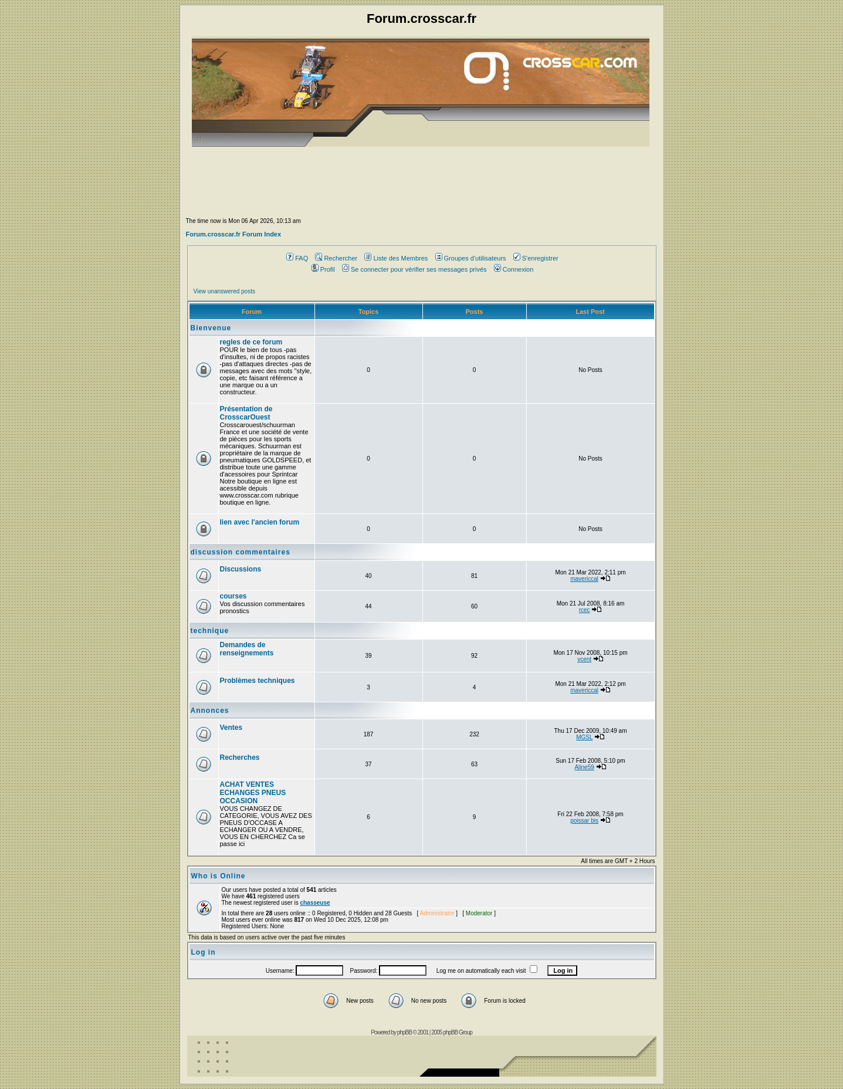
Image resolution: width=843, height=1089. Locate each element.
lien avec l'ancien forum (260, 522)
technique (210, 631)
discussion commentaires (240, 552)
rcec (584, 610)
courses (233, 596)
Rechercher (336, 258)
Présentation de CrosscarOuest (246, 413)
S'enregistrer (535, 258)
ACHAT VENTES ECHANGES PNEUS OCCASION (253, 792)
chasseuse (315, 902)
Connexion (514, 269)
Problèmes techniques (257, 681)
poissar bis (584, 820)
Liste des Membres (396, 258)
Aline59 (584, 767)
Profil (323, 269)
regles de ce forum (251, 342)
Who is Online (218, 876)
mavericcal (584, 579)
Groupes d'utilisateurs (470, 258)
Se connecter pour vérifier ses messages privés (414, 269)
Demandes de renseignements (247, 649)
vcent (584, 659)
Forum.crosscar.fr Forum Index (234, 234)
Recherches (240, 757)
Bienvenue (211, 328)
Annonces (210, 710)
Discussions (241, 569)
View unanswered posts (224, 291)
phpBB (404, 1032)
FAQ (297, 258)
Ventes (231, 727)
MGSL (584, 737)
